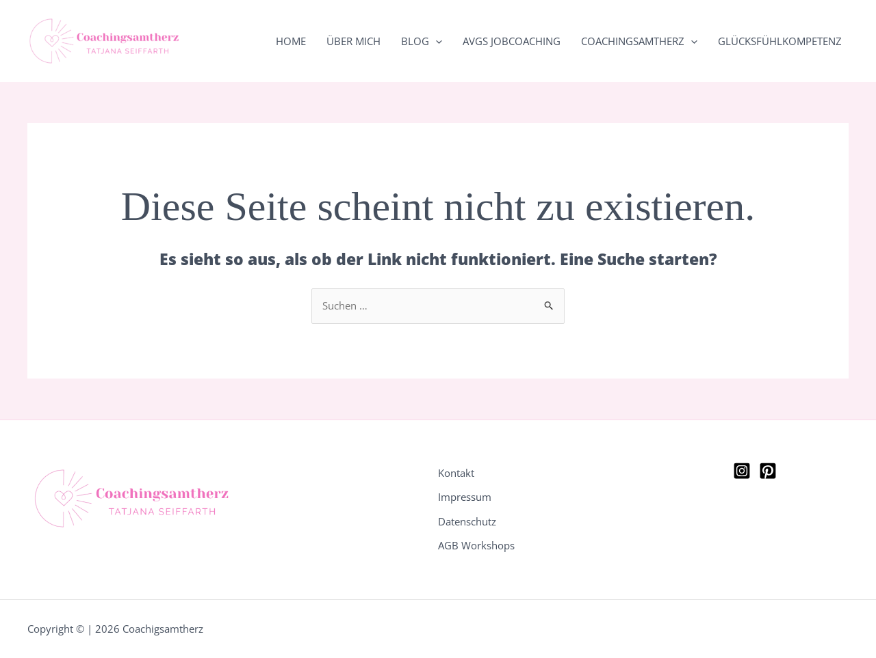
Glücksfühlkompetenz (780, 41)
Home (291, 41)
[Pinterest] (768, 471)
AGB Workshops (476, 545)
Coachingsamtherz (639, 41)
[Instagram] (742, 471)
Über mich (353, 41)
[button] (435, 41)
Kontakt (456, 473)
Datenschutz (467, 521)
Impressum (464, 497)
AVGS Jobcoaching (512, 41)
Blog (421, 41)
